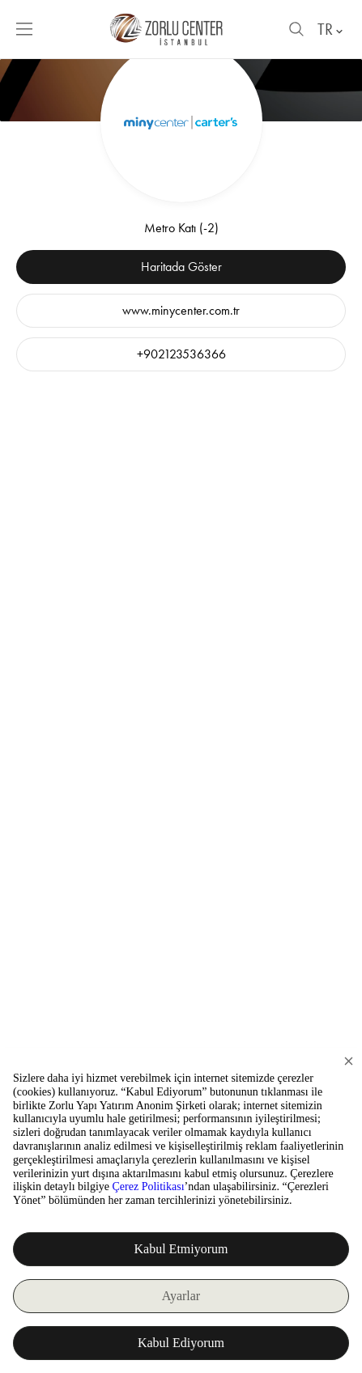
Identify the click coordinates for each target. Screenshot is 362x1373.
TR (331, 29)
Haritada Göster (181, 266)
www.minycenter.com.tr (181, 310)
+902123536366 (181, 353)
